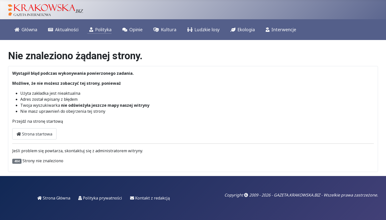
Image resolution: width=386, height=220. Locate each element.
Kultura (163, 30)
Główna (25, 30)
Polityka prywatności (100, 198)
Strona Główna (53, 198)
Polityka (99, 30)
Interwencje (280, 30)
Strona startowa (34, 134)
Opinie (131, 30)
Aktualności (62, 30)
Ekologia (241, 30)
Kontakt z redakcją (150, 198)
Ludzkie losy (202, 30)
